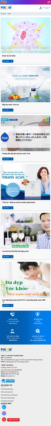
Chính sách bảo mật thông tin (9, 395)
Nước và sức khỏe (8, 56)
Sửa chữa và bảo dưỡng (8, 398)
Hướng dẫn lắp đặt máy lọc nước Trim (16, 153)
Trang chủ (3, 13)
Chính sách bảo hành (7, 392)
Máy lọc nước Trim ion (10, 105)
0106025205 (8, 357)
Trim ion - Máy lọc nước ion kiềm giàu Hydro (18, 202)
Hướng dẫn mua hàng (7, 401)
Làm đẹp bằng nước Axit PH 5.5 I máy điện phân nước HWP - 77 (24, 301)
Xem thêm (7, 61)
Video (9, 13)
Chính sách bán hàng (7, 389)
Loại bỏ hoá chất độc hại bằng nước (15, 251)
